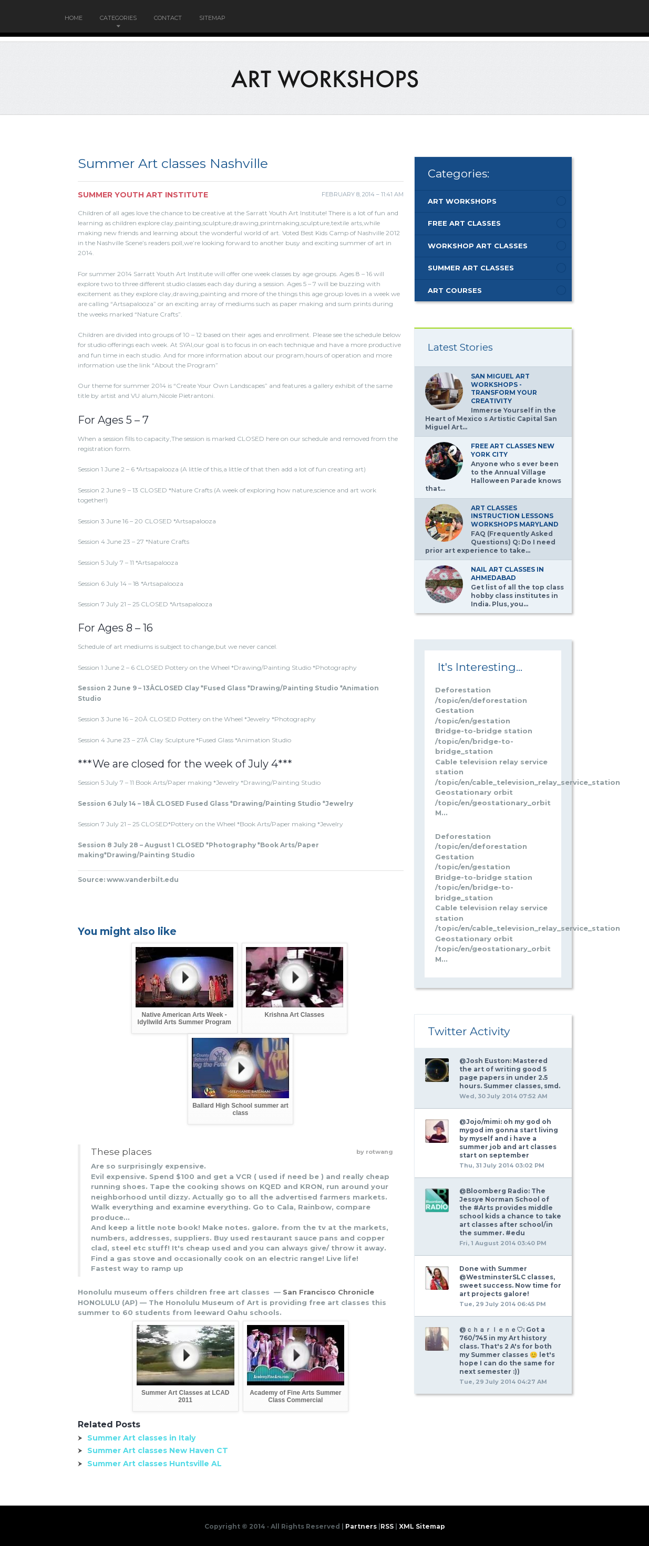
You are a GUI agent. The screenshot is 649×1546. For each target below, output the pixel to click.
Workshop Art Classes (478, 245)
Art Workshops (462, 201)
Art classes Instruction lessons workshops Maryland (515, 516)
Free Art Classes (464, 223)
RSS (387, 1526)
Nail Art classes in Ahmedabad (507, 573)
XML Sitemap (422, 1526)
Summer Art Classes (471, 268)
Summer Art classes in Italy (141, 1438)
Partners (361, 1526)
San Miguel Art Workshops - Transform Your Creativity (504, 388)
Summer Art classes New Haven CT (157, 1450)
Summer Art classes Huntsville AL (154, 1463)
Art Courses (455, 290)
